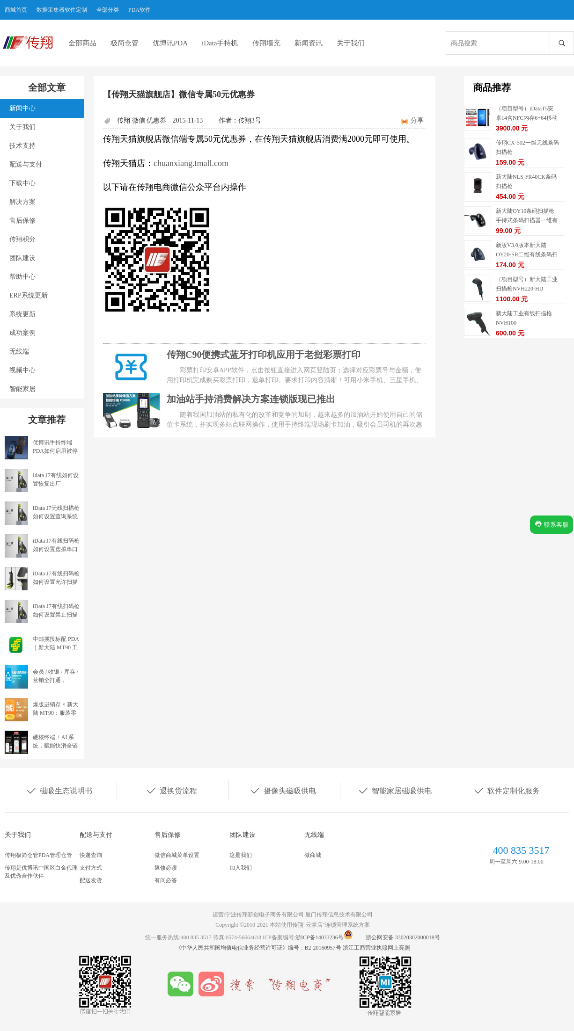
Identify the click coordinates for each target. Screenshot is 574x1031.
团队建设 (22, 257)
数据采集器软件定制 (62, 10)
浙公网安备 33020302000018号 (403, 937)
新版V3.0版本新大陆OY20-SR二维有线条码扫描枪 (527, 254)
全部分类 (107, 10)
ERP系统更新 (28, 295)
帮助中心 (22, 276)
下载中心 (22, 183)
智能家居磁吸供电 (395, 790)
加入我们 (240, 867)
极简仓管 (124, 43)
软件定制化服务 (506, 790)
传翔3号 (249, 120)
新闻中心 (22, 108)
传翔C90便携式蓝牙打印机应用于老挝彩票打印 (264, 354)
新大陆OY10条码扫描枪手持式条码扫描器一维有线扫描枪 (527, 220)
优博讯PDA (170, 43)
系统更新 (22, 314)
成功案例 (22, 332)
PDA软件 (139, 10)
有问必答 (166, 880)
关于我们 (351, 43)
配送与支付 (25, 164)
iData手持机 (220, 43)
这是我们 (240, 855)
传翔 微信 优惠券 (141, 120)
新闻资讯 (308, 43)
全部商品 (82, 43)
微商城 (312, 855)
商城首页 (16, 10)
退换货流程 (171, 790)
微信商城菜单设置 (177, 855)
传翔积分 (22, 239)
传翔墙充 (266, 43)
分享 (417, 120)
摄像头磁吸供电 (283, 790)
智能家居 (22, 388)
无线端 (19, 351)
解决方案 (22, 201)
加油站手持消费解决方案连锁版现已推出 (251, 399)
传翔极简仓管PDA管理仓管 (38, 855)
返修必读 (166, 867)
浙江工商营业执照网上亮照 (376, 947)
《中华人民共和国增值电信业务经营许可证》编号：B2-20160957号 (259, 947)
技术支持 (22, 145)
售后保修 (22, 220)
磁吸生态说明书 (59, 790)
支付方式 (91, 867)
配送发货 (91, 880)
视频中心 (22, 370)
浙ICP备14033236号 (319, 937)
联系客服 (551, 524)
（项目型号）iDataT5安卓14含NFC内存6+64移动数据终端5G (527, 118)
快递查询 (91, 855)
